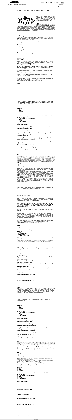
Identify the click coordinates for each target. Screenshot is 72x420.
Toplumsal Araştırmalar (22, 4)
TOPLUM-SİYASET (56, 2)
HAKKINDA (42, 2)
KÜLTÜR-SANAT (49, 2)
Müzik (14, 4)
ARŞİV (62, 2)
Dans (11, 4)
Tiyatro (16, 4)
